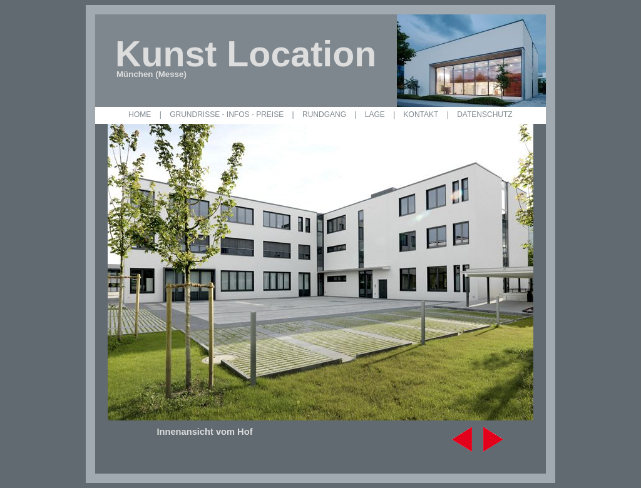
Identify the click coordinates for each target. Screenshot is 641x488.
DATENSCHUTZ (484, 114)
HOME (139, 114)
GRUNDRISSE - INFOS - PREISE (227, 114)
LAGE (375, 114)
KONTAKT (421, 114)
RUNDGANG (324, 114)
